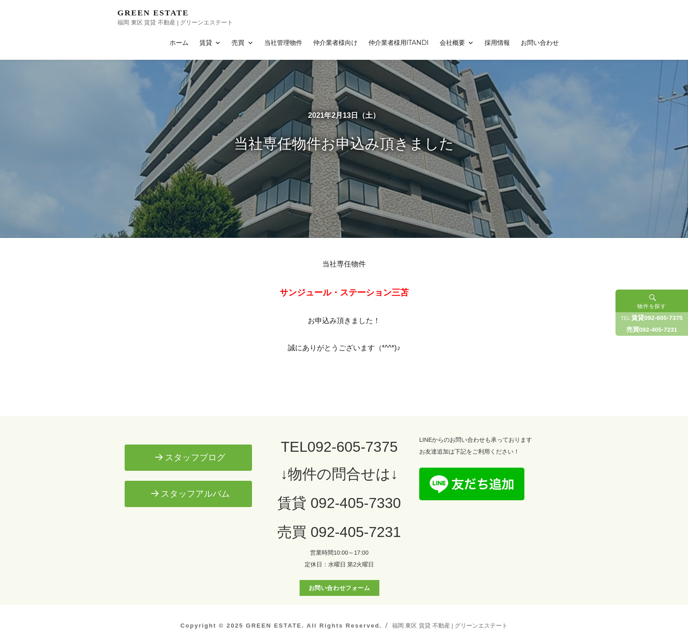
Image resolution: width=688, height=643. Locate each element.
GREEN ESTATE (153, 12)
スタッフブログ (195, 457)
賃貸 (205, 43)
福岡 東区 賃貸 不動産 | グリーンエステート (450, 625)
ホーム (179, 43)
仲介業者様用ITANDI (398, 43)
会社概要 (452, 43)
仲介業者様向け (335, 43)
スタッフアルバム (195, 493)
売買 (238, 43)
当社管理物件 (283, 43)
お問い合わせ (540, 43)
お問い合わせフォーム (339, 588)
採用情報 (497, 43)
